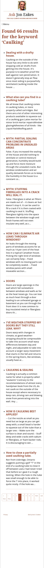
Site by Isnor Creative (34, 515)
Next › (36, 497)
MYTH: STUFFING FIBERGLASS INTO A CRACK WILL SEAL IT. (22, 192)
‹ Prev (9, 497)
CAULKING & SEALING (19, 370)
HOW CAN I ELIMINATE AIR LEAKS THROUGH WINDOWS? (22, 236)
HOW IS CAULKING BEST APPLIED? (21, 413)
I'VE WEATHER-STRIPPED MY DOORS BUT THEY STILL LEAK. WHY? (23, 325)
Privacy (5, 515)
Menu (5, 24)
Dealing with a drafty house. (20, 54)
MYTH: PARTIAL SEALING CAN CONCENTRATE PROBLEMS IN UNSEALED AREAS (21, 143)
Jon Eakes (21, 14)
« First (4, 497)
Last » (42, 497)
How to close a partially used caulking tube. (21, 454)
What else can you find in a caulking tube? (23, 99)
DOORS (10, 281)
